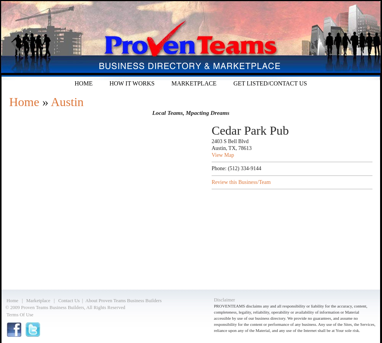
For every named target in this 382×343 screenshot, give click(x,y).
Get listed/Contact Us (270, 83)
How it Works (131, 83)
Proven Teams (191, 40)
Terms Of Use (19, 314)
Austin (67, 102)
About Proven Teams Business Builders (124, 300)
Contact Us (68, 300)
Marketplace (194, 83)
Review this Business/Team (241, 182)
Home (83, 83)
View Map (223, 155)
